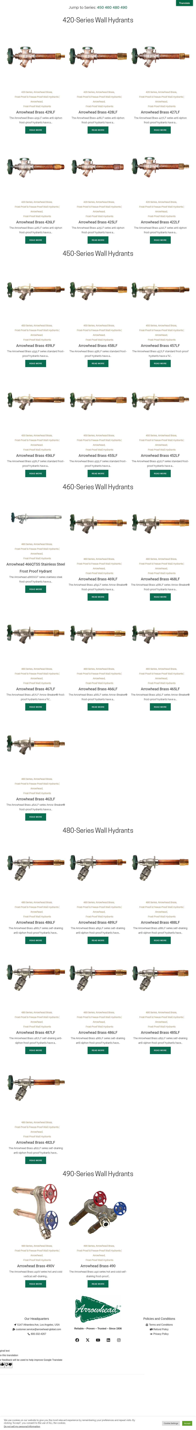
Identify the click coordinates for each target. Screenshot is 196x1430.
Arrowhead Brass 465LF (160, 696)
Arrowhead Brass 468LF (160, 584)
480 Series (26, 911)
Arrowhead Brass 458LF (98, 348)
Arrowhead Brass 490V (35, 1279)
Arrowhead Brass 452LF (160, 459)
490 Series (26, 1259)
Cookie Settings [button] (171, 1423)
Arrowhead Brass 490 (98, 1279)
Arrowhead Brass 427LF (160, 112)
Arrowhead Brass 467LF (35, 696)
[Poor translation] (8, 1380)
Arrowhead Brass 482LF (35, 1154)
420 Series (26, 92)
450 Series (26, 328)
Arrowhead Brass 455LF (98, 459)
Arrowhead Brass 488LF (160, 932)
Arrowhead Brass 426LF (35, 223)
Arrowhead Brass (43, 92)
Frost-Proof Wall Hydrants (37, 106)
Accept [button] (187, 1423)
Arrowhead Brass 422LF (160, 223)
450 (100, 7)
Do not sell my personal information (22, 1426)
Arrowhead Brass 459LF (35, 348)
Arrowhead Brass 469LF (98, 584)
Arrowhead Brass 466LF (98, 696)
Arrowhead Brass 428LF (98, 112)
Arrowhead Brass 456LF (35, 459)
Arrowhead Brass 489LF (98, 932)
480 (116, 7)
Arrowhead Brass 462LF (35, 807)
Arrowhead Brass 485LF (160, 1043)
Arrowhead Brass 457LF (160, 348)
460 (108, 7)
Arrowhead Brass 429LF (35, 112)
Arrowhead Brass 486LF (35, 932)
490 (123, 7)
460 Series (26, 549)
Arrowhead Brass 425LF (98, 223)
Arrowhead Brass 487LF (35, 1043)
